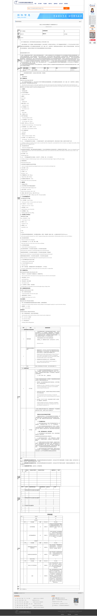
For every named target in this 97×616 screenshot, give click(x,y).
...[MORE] (79, 593)
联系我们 (66, 3)
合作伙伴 (61, 3)
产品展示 (45, 3)
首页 (35, 3)
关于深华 (40, 3)
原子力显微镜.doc (23, 589)
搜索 (66, 8)
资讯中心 (50, 3)
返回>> (80, 21)
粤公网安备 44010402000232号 (73, 612)
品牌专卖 (55, 3)
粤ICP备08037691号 (63, 612)
